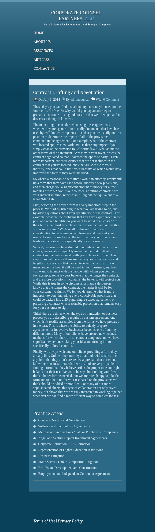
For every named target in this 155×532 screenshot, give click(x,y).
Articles (42, 60)
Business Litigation (51, 456)
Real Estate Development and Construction (67, 467)
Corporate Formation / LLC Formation (64, 444)
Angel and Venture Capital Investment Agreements (72, 438)
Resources (43, 51)
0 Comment (111, 99)
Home (39, 33)
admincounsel (80, 99)
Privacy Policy (70, 521)
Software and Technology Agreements (64, 426)
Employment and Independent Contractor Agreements (74, 473)
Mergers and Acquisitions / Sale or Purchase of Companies (78, 432)
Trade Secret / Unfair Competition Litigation (68, 462)
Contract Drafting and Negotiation (61, 420)
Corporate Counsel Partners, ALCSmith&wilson (77, 17)
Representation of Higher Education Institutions (70, 450)
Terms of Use (44, 521)
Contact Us (44, 69)
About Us (42, 42)
